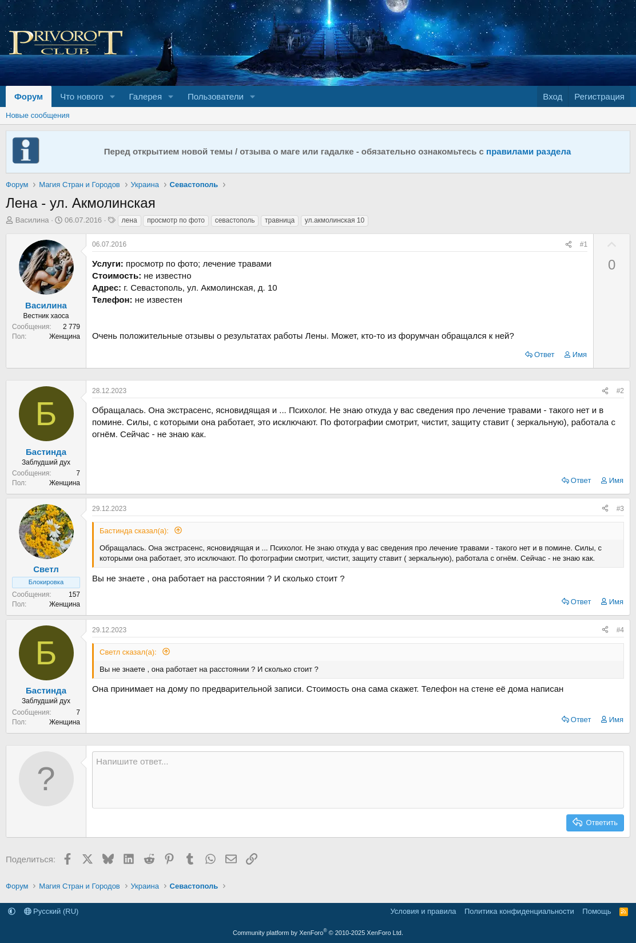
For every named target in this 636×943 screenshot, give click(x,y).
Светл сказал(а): (129, 652)
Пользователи (216, 96)
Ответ (544, 354)
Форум (28, 96)
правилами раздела (528, 151)
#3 (620, 509)
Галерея (145, 96)
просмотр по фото (176, 220)
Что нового (81, 96)
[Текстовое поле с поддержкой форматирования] (358, 780)
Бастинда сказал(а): (135, 530)
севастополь (235, 220)
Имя (580, 354)
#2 (620, 391)
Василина (32, 220)
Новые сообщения (38, 115)
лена (129, 220)
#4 (620, 630)
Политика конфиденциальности (519, 911)
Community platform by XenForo (318, 932)
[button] (113, 96)
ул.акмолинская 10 (334, 220)
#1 (583, 244)
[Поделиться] (568, 244)
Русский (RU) (51, 911)
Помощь (596, 911)
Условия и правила (423, 911)
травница (280, 220)
